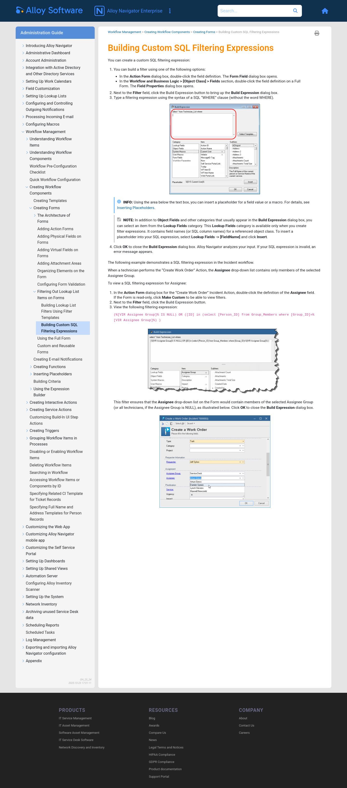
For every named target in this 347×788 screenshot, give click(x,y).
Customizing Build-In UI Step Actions (54, 413)
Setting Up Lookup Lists (43, 89)
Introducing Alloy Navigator (46, 39)
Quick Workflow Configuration (55, 172)
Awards (154, 719)
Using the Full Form (54, 331)
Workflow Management (43, 125)
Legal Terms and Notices (166, 740)
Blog (152, 711)
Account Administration (43, 53)
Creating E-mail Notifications (58, 352)
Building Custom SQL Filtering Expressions (59, 321)
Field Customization (40, 82)
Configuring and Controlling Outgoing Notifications (47, 99)
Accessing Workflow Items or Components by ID (55, 476)
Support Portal (159, 770)
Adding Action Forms (55, 222)
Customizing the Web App (45, 520)
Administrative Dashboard (45, 46)
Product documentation (165, 762)
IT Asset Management (74, 719)
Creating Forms (44, 201)
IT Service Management (75, 711)
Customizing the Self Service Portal (48, 544)
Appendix (31, 654)
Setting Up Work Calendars (46, 74)
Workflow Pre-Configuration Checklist (53, 162)
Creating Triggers (42, 424)
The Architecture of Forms (51, 211)
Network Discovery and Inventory (81, 740)
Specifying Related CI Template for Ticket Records (56, 489)
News (153, 733)
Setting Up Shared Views (44, 562)
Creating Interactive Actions (51, 395)
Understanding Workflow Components (48, 148)
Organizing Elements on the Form (60, 267)
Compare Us (157, 726)
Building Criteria (47, 374)
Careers (244, 726)
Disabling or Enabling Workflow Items (56, 447)
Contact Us (246, 719)
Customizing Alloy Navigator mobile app (47, 530)
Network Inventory (39, 597)
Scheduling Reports (40, 618)
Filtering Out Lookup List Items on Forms (56, 288)
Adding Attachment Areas (59, 256)
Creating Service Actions (48, 403)
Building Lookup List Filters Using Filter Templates (58, 304)
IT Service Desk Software (76, 733)
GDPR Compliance (161, 755)
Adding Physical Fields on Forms (59, 232)
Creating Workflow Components (43, 183)
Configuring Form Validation (61, 277)
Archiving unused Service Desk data (49, 608)
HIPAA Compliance (162, 748)
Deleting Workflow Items (51, 458)
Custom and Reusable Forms (56, 342)
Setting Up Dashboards (43, 554)
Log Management (38, 633)
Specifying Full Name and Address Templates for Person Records (55, 506)
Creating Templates (50, 193)
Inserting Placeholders (50, 367)
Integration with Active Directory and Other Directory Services (50, 64)
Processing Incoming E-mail (47, 110)
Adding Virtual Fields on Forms (57, 246)
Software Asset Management (79, 726)
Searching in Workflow (49, 465)
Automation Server (39, 569)
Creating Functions (47, 360)
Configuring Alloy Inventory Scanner (49, 579)
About (243, 711)
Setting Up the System (42, 590)
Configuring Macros (40, 117)
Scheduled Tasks (41, 625)
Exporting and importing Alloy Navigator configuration (48, 643)
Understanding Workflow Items (48, 135)
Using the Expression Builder (49, 385)
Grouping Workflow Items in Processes (51, 434)
